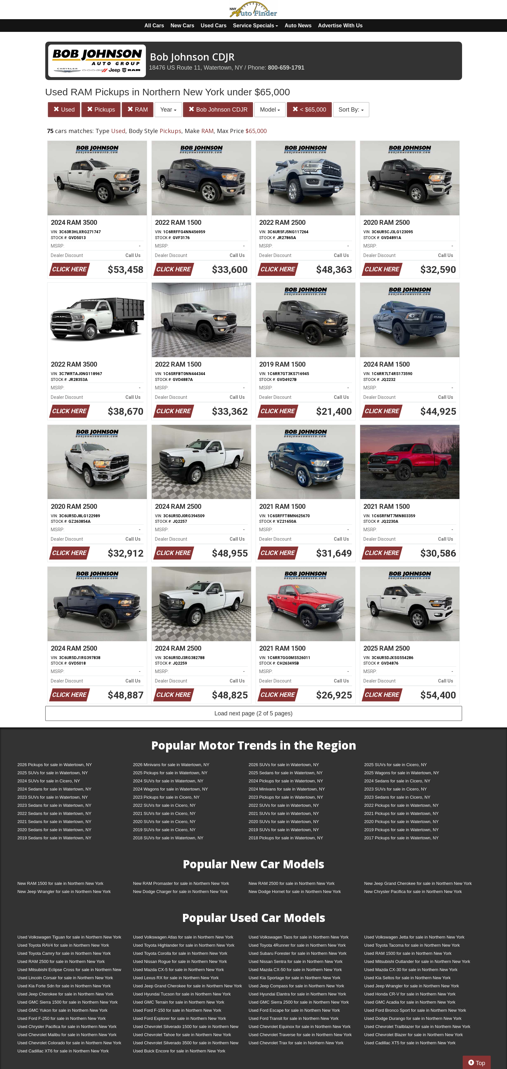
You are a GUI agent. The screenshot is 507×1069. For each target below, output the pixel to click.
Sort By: (351, 109)
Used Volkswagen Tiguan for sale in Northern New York (69, 937)
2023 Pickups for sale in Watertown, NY (286, 797)
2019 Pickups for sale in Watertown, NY (401, 829)
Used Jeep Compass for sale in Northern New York (296, 985)
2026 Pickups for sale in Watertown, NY (55, 764)
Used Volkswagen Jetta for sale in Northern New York (414, 937)
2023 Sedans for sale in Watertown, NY (55, 805)
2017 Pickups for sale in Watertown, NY (401, 837)
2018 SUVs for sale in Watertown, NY (168, 837)
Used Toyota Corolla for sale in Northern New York (180, 953)
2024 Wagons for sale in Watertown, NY (170, 789)
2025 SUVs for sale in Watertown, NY (53, 772)
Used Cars (214, 25)
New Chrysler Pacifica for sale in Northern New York (413, 891)
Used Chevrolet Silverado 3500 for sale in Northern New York (186, 1044)
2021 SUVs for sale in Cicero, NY (164, 813)
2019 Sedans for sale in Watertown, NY (55, 837)
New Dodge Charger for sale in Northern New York (180, 891)
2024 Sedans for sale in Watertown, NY (55, 789)
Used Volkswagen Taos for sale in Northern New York (299, 937)
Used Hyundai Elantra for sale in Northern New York (297, 994)
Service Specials (255, 25)
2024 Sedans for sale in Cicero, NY (397, 780)
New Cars (182, 25)
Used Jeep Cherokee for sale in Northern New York (66, 994)
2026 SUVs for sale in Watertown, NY (284, 764)
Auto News (298, 25)
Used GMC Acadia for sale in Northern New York (410, 1002)
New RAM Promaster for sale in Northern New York (181, 883)
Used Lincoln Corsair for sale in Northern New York (65, 977)
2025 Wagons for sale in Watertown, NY (401, 772)
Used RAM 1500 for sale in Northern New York (408, 953)
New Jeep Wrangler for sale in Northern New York (64, 891)
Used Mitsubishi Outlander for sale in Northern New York (417, 961)
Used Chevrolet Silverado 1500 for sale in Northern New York (186, 1028)
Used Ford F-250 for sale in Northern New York (62, 1018)
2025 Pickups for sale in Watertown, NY (170, 772)
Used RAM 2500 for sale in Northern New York (61, 961)
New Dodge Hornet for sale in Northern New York (295, 891)
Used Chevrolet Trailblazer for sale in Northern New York (417, 1026)
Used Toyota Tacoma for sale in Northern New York (412, 945)
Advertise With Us (340, 25)
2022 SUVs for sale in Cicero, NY (164, 805)
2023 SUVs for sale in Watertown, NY (53, 797)
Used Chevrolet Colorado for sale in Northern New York (69, 1042)
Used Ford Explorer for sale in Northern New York (179, 1018)
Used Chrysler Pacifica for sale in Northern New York (67, 1026)
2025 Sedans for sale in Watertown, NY (286, 772)
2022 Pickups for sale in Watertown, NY (401, 805)
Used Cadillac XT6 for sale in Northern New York (63, 1051)
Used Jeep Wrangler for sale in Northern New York (411, 985)
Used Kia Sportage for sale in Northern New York (295, 977)
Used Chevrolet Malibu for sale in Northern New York (67, 1034)
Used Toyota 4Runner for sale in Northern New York (297, 945)
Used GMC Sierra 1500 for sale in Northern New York (68, 1002)
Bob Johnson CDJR (218, 109)
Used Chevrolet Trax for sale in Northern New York (296, 1042)
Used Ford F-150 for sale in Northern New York (177, 1010)
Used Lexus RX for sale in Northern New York (176, 977)
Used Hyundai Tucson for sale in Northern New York (182, 994)
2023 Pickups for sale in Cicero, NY (166, 797)
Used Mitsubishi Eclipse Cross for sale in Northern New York (69, 971)
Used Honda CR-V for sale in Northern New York (410, 994)
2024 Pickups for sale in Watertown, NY (286, 780)
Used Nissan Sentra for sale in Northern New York (296, 961)
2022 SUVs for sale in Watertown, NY (284, 805)
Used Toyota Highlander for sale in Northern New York (183, 945)
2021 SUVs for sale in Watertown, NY (284, 813)
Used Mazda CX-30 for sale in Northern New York (411, 969)
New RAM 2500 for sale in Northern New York (292, 883)
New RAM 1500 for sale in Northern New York (61, 883)
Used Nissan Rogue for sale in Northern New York (180, 961)
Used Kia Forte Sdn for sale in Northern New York (64, 985)
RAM (137, 109)
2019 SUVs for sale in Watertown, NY (284, 829)
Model (270, 109)
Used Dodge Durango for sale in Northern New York (412, 1018)
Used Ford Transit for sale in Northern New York (294, 1018)
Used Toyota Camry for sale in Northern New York (64, 953)
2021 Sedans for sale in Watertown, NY (55, 821)
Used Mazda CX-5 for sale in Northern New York (178, 969)
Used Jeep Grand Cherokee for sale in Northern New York (187, 985)
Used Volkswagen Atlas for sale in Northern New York (183, 937)
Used (64, 109)
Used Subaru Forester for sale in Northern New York (298, 953)
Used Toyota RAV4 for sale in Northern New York (63, 945)
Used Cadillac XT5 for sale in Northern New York (410, 1042)
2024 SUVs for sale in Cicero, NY (49, 780)
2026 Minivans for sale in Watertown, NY (171, 764)
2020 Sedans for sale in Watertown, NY (55, 829)
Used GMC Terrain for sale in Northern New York (178, 1002)
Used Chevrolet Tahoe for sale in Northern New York (182, 1034)
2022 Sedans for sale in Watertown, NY (55, 813)
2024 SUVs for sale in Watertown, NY (168, 780)
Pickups (101, 109)
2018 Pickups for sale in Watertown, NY (286, 837)
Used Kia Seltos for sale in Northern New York (407, 977)
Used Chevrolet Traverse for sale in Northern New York (300, 1034)
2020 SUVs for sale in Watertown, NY (284, 821)
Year (168, 109)
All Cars (154, 25)
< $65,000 (309, 109)
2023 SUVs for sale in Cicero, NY (395, 789)
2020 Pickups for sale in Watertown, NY (401, 821)
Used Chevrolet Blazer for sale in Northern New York (413, 1034)
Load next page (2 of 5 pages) (253, 713)
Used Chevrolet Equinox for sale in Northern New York (300, 1026)
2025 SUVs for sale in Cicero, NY (395, 764)
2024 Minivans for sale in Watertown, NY (287, 789)
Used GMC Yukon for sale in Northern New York (63, 1010)
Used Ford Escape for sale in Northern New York (294, 1010)
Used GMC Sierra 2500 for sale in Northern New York (299, 1002)
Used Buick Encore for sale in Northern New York (179, 1051)
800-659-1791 (286, 67)
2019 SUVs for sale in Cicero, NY (164, 829)
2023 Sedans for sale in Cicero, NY (397, 797)
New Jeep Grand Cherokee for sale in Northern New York (418, 883)
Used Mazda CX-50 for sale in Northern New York (295, 969)
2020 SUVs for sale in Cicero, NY (164, 821)
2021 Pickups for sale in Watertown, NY (401, 813)
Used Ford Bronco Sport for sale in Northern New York (415, 1010)
